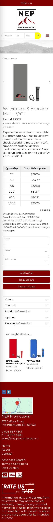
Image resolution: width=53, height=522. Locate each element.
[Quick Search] (7, 35)
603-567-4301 (13, 431)
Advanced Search (13, 459)
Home (6, 445)
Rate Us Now (10, 467)
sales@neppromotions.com (20, 438)
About (6, 449)
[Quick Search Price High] (29, 35)
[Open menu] (47, 35)
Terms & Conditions (15, 463)
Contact (7, 453)
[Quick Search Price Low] (19, 35)
